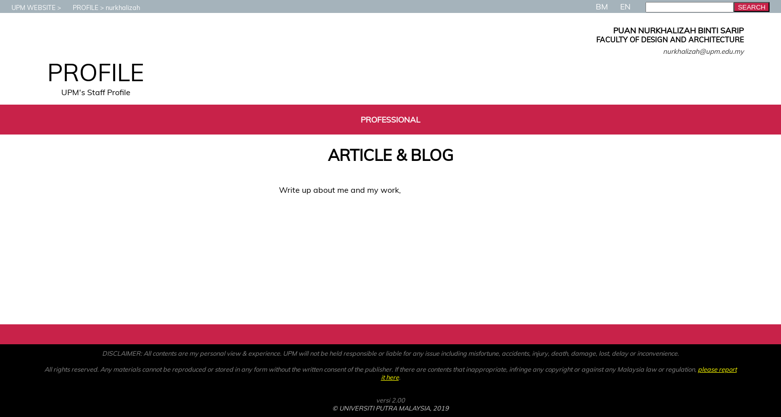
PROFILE (81, 7)
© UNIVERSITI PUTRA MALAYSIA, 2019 (390, 408)
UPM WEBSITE (28, 7)
